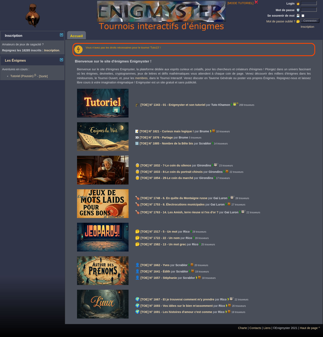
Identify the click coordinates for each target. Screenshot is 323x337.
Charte (242, 328)
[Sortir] (43, 76)
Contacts (255, 328)
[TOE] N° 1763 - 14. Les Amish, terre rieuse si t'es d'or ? (179, 212)
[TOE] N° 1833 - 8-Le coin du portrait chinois (171, 171)
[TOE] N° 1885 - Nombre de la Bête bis (166, 143)
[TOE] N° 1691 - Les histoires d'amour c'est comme (176, 312)
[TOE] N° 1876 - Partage (156, 137)
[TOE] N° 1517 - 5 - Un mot (158, 231)
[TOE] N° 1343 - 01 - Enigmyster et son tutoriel (172, 104)
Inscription (307, 26)
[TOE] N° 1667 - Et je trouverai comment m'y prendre (177, 299)
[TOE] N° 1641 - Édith (155, 271)
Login (293, 3)
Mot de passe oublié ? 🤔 (283, 21)
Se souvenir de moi (283, 15)
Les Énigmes (15, 60)
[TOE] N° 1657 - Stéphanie (158, 277)
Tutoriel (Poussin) (23, 76)
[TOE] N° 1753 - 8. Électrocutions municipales (172, 204)
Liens (266, 328)
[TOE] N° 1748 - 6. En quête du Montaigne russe (173, 198)
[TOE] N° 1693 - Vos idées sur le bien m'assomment (176, 305)
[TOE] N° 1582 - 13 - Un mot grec (163, 244)
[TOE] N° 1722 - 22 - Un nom (160, 238)
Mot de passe (288, 10)
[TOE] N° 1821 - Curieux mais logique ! (167, 131)
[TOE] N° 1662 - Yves (154, 265)
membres (141, 78)
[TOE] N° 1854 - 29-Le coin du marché (166, 178)
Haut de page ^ (310, 328)
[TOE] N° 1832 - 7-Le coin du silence (165, 165)
